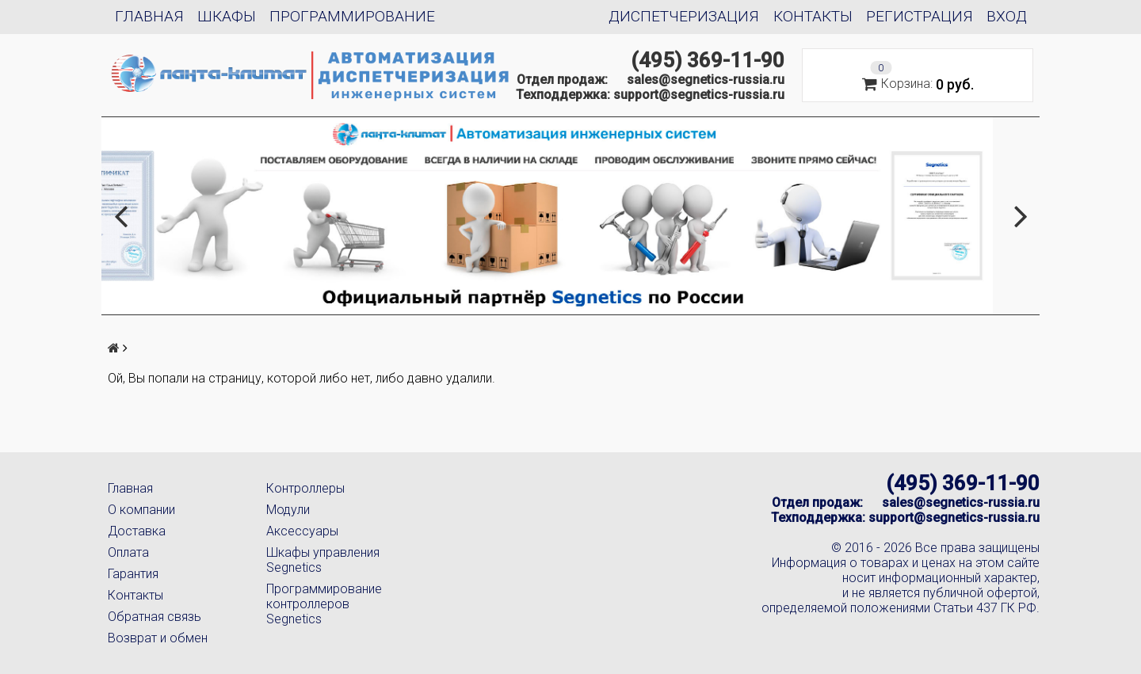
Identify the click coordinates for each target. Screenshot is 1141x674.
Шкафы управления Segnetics (323, 560)
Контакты (813, 16)
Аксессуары (302, 531)
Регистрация (919, 16)
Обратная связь (154, 616)
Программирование (352, 16)
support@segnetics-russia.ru (698, 94)
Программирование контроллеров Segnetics (324, 603)
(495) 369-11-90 (707, 60)
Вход (1006, 16)
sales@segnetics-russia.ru (705, 79)
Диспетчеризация (684, 16)
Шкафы (226, 16)
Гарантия (133, 573)
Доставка (137, 531)
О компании (141, 509)
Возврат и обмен (158, 637)
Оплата (128, 552)
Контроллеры (305, 488)
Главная (149, 16)
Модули (288, 509)
